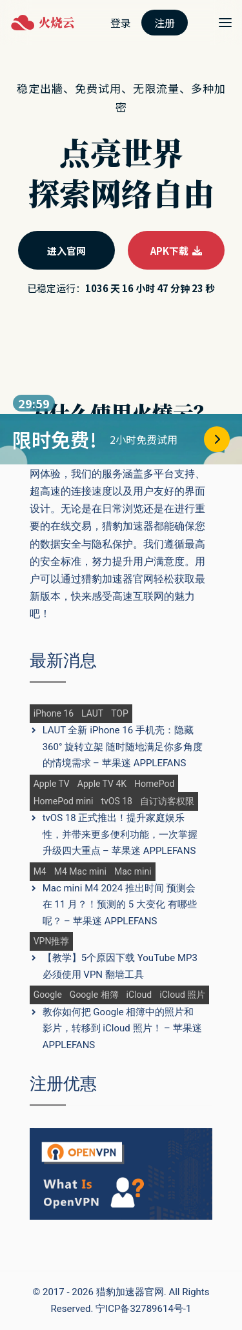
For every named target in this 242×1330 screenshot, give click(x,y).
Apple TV (52, 784)
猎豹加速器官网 (130, 1292)
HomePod (154, 784)
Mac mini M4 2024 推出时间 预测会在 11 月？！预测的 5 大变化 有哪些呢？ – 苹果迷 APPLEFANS (120, 904)
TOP (119, 713)
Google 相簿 (94, 995)
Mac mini (133, 871)
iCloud (139, 995)
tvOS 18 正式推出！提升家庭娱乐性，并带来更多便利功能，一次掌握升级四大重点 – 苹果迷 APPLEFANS (120, 834)
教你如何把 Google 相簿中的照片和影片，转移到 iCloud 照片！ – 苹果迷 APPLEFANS (122, 1028)
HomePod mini (64, 801)
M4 (40, 871)
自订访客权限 (167, 801)
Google (48, 995)
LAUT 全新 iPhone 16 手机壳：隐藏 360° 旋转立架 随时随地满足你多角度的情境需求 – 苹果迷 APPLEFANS (123, 746)
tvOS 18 (116, 801)
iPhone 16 (54, 713)
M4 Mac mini (80, 871)
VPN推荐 (52, 941)
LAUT (92, 713)
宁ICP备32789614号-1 (143, 1309)
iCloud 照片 (182, 995)
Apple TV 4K (101, 784)
